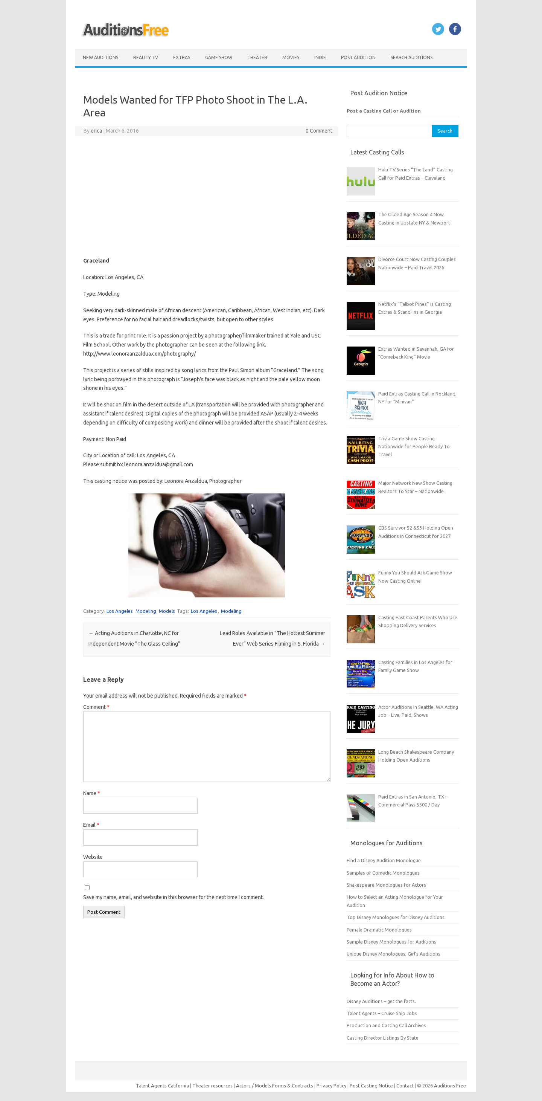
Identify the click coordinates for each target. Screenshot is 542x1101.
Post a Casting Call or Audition (384, 110)
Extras (181, 57)
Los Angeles (120, 611)
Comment (96, 707)
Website (93, 857)
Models (167, 611)
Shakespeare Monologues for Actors (386, 884)
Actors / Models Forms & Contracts (274, 1085)
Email (91, 825)
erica (96, 131)
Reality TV (145, 57)
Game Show (218, 57)
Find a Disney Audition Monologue (384, 860)
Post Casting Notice (371, 1085)
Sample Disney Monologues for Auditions (391, 941)
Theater (257, 57)
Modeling (146, 611)
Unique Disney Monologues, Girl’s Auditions (393, 953)
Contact (405, 1085)
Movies (290, 57)
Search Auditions (411, 57)
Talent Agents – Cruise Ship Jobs (382, 1013)
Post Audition (358, 57)
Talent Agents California (162, 1085)
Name (91, 793)
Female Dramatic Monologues (379, 929)
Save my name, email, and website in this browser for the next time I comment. (173, 897)
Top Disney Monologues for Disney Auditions (396, 917)
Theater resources (212, 1085)
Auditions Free (450, 1085)
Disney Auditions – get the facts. (381, 1001)
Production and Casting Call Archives (386, 1025)
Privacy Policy (332, 1085)
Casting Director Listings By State (383, 1037)
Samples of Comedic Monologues (383, 872)
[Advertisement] (206, 196)
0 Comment (319, 131)
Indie (320, 57)
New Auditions (100, 57)
